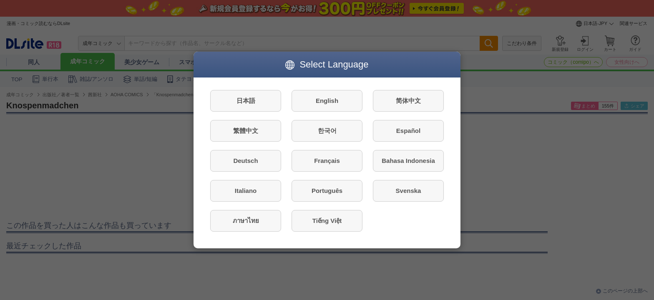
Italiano (246, 190)
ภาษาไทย (246, 220)
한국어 (327, 130)
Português (327, 190)
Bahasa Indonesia (408, 160)
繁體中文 (245, 130)
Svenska (408, 190)
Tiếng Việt (327, 220)
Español (408, 130)
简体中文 (408, 100)
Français (327, 160)
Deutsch (245, 160)
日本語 (245, 100)
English (327, 100)
